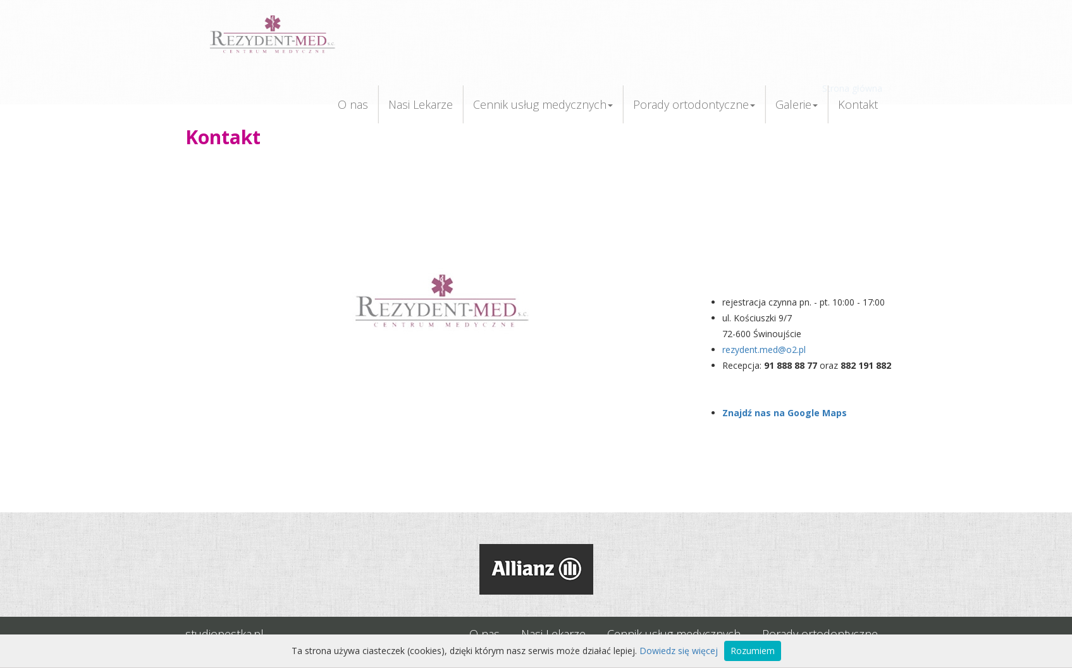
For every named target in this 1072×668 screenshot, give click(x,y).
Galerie (796, 104)
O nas (353, 104)
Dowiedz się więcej (678, 651)
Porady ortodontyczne (694, 104)
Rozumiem (752, 651)
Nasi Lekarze (420, 104)
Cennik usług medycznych (543, 104)
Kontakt (858, 104)
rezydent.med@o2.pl (764, 349)
